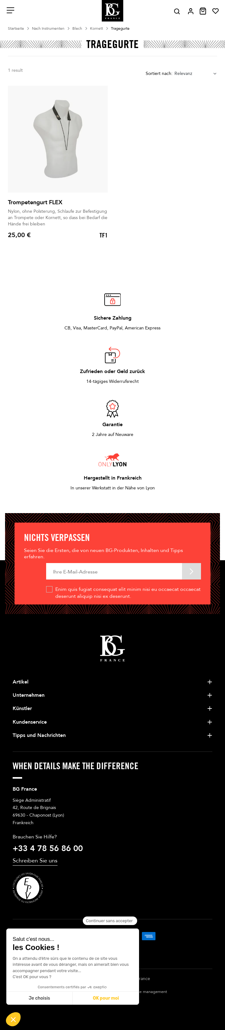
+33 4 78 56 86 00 (48, 848)
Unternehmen (29, 695)
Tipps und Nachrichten (39, 735)
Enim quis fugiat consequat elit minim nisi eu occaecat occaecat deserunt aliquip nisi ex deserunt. (128, 593)
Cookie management (147, 992)
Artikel (20, 681)
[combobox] (195, 73)
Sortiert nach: (159, 74)
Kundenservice (30, 722)
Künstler (22, 708)
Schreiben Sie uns (35, 861)
